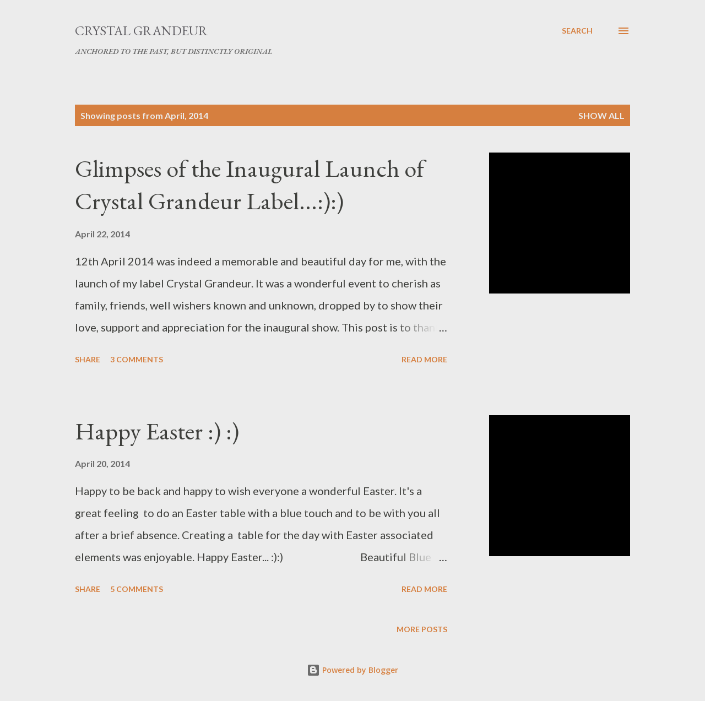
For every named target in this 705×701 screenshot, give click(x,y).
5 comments (136, 589)
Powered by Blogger (352, 670)
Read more (424, 359)
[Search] (577, 30)
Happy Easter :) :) (157, 431)
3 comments (136, 359)
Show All (601, 115)
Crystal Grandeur (141, 30)
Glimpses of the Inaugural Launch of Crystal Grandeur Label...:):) (249, 184)
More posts (422, 629)
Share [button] (87, 359)
